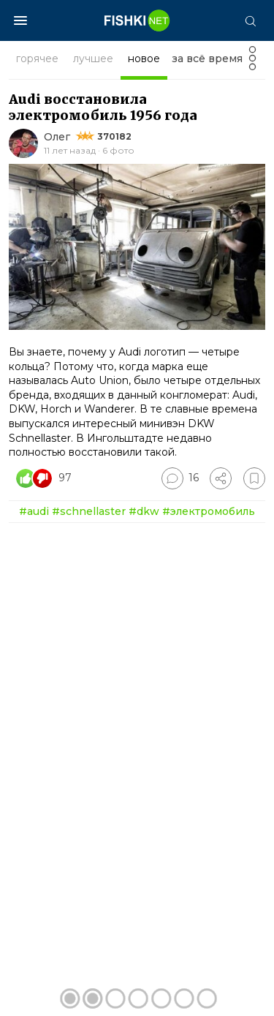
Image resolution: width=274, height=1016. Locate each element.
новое (144, 58)
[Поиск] (250, 20)
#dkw (144, 511)
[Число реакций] (46, 478)
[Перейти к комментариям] (180, 478)
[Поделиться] (221, 478)
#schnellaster (89, 511)
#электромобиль (208, 511)
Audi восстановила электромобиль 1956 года (103, 107)
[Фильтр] (252, 62)
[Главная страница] (137, 20)
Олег (57, 136)
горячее (37, 58)
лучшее (93, 58)
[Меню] (20, 20)
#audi (34, 511)
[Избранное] (254, 478)
